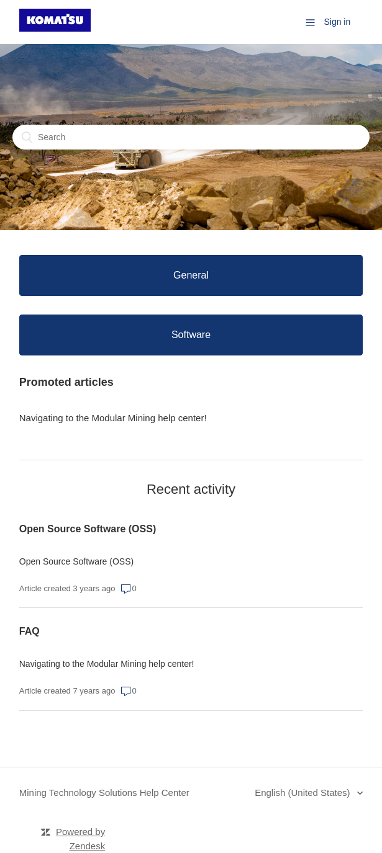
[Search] (191, 137)
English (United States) (304, 792)
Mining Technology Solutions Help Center (104, 792)
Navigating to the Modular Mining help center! (113, 418)
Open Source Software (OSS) (87, 529)
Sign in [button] (337, 22)
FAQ (29, 631)
